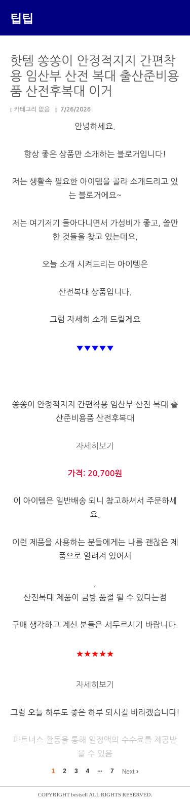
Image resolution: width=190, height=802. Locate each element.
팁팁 (21, 18)
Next (130, 771)
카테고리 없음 (30, 109)
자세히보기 (95, 446)
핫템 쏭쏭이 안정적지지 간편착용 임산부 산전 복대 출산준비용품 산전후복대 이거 (94, 76)
